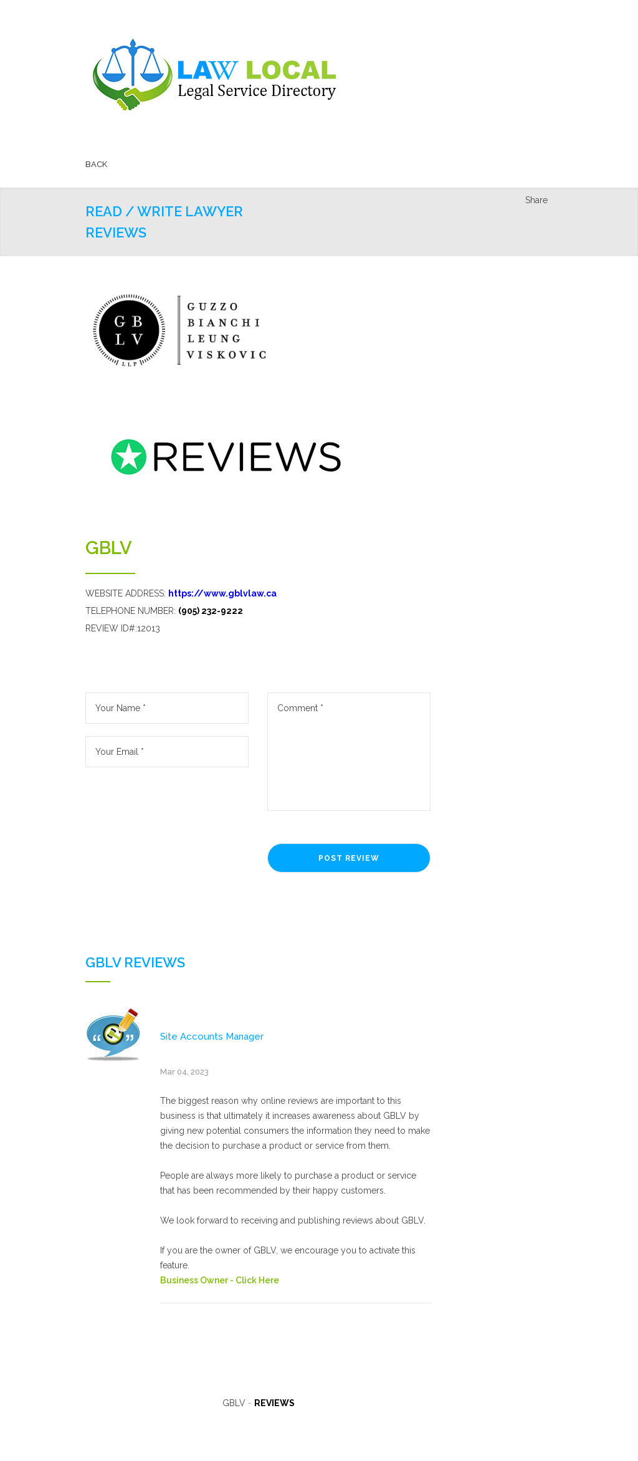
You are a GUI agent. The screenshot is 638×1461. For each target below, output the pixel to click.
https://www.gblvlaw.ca (222, 593)
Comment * (349, 751)
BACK (96, 164)
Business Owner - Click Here (219, 1280)
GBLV (108, 547)
